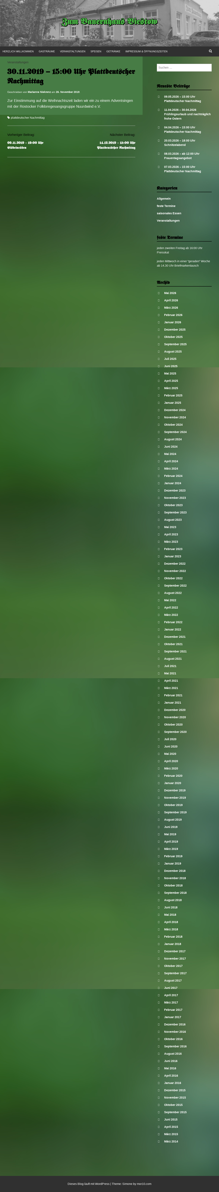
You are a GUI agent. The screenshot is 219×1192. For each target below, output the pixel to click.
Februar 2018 (173, 936)
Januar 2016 (172, 1082)
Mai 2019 (170, 834)
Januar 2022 (172, 629)
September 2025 (175, 344)
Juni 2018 (171, 907)
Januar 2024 (172, 483)
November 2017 (175, 958)
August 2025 (173, 351)
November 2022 (175, 571)
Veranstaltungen (72, 51)
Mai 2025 (170, 373)
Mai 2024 (170, 453)
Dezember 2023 (175, 490)
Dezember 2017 (175, 951)
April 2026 (171, 300)
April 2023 (171, 534)
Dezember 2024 (175, 410)
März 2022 (171, 614)
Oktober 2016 (173, 1039)
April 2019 (171, 841)
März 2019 (171, 848)
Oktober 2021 (173, 644)
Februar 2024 (173, 475)
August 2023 (173, 519)
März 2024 (171, 468)
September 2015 (175, 1112)
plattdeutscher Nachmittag (28, 117)
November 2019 (175, 797)
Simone (127, 1183)
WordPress (102, 1183)
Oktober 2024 (173, 424)
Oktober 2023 (173, 505)
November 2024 (175, 417)
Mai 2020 (170, 753)
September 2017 (175, 973)
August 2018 (173, 900)
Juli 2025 (170, 358)
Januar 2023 (172, 556)
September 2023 (175, 512)
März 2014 (171, 1141)
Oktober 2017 (173, 965)
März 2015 (171, 1134)
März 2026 (171, 307)
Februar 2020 (173, 775)
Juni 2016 (171, 1061)
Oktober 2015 (173, 1104)
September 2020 (175, 731)
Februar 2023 (173, 549)
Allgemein (164, 198)
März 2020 (171, 768)
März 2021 (171, 688)
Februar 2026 (173, 315)
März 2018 (171, 929)
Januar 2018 (172, 944)
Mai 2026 (170, 293)
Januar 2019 (172, 863)
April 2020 (171, 761)
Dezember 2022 (175, 563)
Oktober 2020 (173, 724)
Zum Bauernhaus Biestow (109, 22)
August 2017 (173, 980)
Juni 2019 (171, 826)
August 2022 (173, 592)
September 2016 (175, 1046)
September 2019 (175, 812)
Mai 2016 (170, 1068)
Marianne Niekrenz (39, 92)
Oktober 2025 (173, 336)
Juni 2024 (171, 446)
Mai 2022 (170, 600)
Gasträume (47, 51)
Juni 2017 (171, 987)
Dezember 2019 (175, 790)
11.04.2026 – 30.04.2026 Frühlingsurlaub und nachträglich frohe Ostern (187, 114)
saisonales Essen (169, 213)
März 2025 (171, 388)
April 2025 (171, 380)
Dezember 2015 (175, 1090)
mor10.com (144, 1183)
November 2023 (175, 497)
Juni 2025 (171, 366)
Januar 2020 (172, 783)
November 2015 (175, 1097)
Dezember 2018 (175, 870)
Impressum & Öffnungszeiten (146, 51)
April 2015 (171, 1126)
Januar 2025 (172, 402)
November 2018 (175, 878)
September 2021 (175, 651)
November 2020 (175, 717)
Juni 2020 (171, 746)
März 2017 (171, 1002)
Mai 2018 (170, 914)
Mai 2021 (170, 673)
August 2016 (173, 1053)
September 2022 (175, 585)
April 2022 (171, 607)
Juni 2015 (171, 1119)
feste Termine (166, 206)
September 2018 (175, 892)
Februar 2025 (173, 395)
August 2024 (173, 439)
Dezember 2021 (175, 636)
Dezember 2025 (175, 329)
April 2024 (171, 461)
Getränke (113, 51)
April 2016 (171, 1075)
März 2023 (171, 541)
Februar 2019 (173, 856)
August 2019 (173, 819)
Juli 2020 (170, 739)
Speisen (95, 51)
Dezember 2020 (175, 709)
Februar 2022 (173, 622)
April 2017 (171, 995)
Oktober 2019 (173, 805)
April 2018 (171, 922)
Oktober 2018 (173, 885)
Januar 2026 (172, 322)
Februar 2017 (173, 1009)
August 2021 (173, 658)
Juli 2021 (170, 666)
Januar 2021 (172, 702)
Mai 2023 (170, 527)
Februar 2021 (173, 695)
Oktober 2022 (173, 578)
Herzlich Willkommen (18, 51)
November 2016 (175, 1031)
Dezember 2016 (175, 1024)
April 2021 (171, 680)
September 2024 (175, 432)
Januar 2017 (172, 1017)
